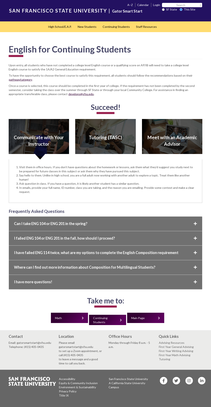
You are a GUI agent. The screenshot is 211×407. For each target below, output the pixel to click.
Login (156, 5)
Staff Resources (146, 26)
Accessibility (67, 379)
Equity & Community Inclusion (78, 383)
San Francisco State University (128, 379)
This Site (187, 9)
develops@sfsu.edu (81, 94)
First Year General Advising (176, 347)
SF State (169, 9)
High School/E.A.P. (60, 26)
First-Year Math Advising (174, 355)
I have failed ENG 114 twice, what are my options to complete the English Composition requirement (105, 252)
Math (58, 318)
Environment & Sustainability (77, 387)
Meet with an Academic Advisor (172, 141)
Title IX (64, 395)
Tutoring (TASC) (105, 137)
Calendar (143, 5)
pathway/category (20, 79)
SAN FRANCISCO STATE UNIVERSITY (58, 11)
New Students (87, 26)
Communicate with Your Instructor (39, 141)
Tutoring (164, 359)
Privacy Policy (67, 391)
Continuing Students (116, 26)
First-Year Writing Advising (176, 351)
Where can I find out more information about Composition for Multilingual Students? (105, 267)
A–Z (130, 5)
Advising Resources (171, 342)
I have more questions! (105, 282)
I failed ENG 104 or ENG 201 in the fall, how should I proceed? (105, 238)
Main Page (138, 318)
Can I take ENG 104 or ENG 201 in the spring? (105, 223)
